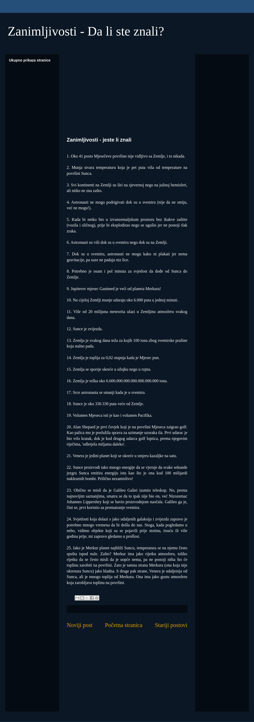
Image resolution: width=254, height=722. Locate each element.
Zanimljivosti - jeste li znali (99, 140)
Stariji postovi (171, 625)
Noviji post (79, 625)
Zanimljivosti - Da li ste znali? (86, 31)
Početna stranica (123, 625)
